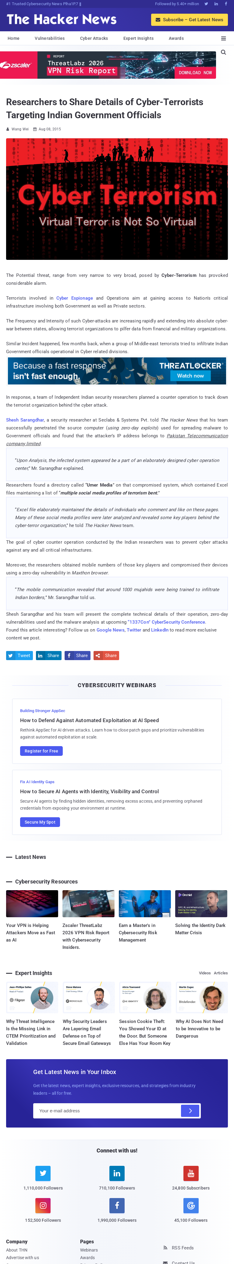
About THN (16, 1250)
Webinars (89, 1250)
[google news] (191, 1211)
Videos (205, 973)
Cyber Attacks (94, 38)
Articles (221, 973)
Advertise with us (22, 1257)
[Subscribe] (190, 1111)
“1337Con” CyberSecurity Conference (166, 622)
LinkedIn (159, 630)
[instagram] (43, 1214)
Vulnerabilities (50, 38)
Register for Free (41, 751)
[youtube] (191, 1182)
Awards (176, 38)
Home (14, 38)
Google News (111, 630)
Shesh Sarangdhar (25, 420)
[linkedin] (117, 1182)
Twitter (134, 630)
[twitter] (43, 1182)
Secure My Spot (40, 822)
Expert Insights (138, 38)
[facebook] (117, 1214)
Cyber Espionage (74, 298)
